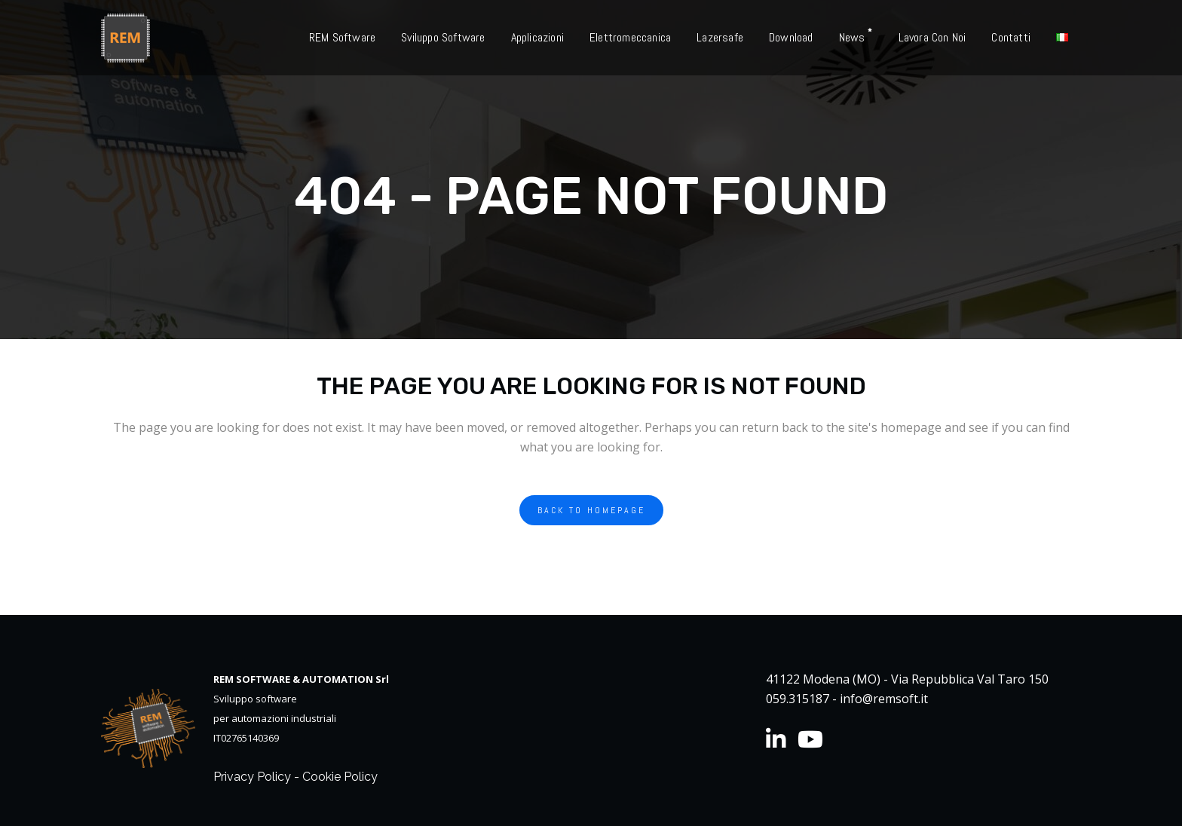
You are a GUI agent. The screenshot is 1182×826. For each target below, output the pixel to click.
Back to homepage (591, 510)
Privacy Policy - (257, 776)
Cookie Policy (340, 776)
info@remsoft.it (884, 698)
